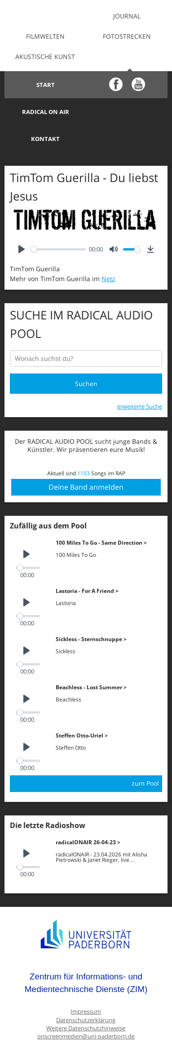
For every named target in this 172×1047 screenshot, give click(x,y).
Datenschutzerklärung (85, 993)
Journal (127, 16)
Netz (108, 251)
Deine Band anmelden (86, 460)
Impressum (86, 984)
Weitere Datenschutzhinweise (85, 1001)
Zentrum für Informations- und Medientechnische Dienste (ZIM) (86, 956)
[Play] (21, 222)
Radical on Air (126, 85)
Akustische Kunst (45, 56)
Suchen (86, 356)
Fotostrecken (127, 36)
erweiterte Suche (139, 379)
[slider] (58, 222)
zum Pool (145, 756)
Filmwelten (45, 36)
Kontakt (45, 112)
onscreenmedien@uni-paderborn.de (86, 1009)
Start (45, 85)
